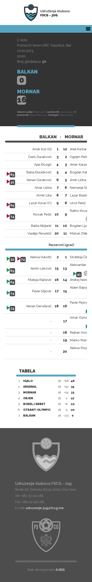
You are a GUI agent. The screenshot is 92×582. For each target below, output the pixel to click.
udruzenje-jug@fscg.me (45, 508)
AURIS (60, 570)
